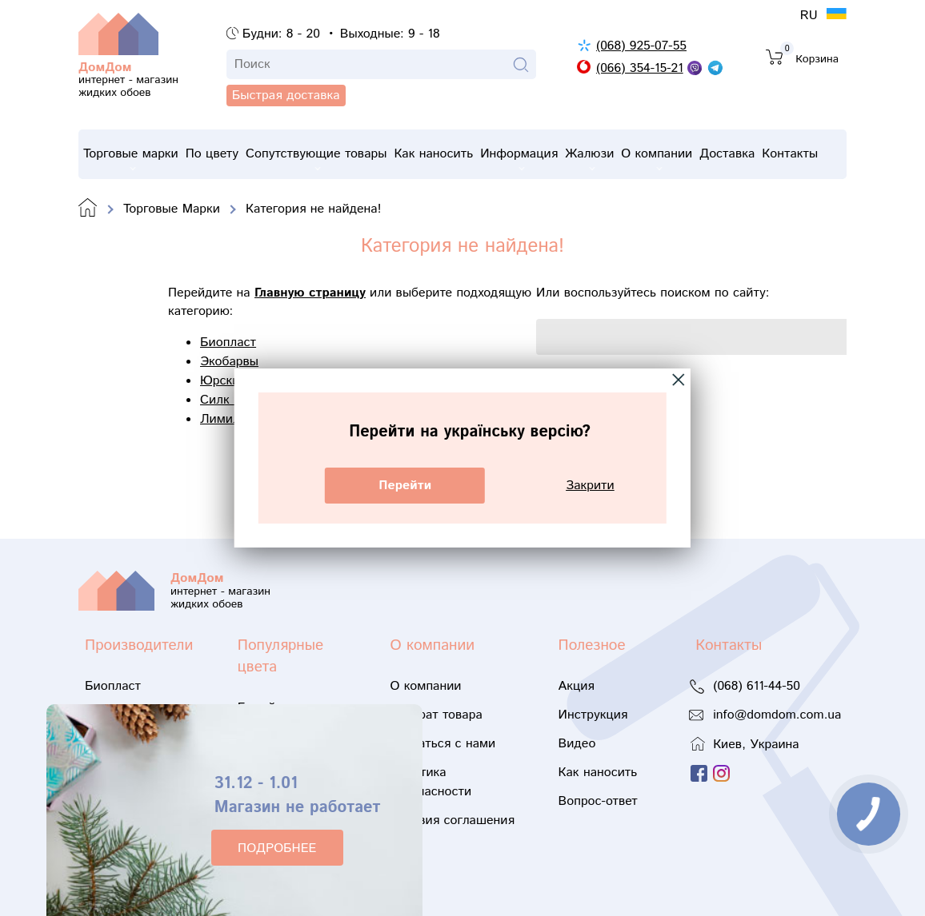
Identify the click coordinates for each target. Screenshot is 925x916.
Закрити (590, 485)
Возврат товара (436, 715)
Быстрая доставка (148, 120)
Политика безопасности (431, 782)
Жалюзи (606, 158)
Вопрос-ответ (598, 801)
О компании (676, 158)
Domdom (88, 208)
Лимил (220, 419)
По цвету (215, 154)
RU (811, 15)
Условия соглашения (452, 820)
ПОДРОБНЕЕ (277, 848)
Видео (577, 744)
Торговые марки (130, 158)
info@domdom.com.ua (777, 715)
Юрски (219, 381)
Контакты (816, 154)
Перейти (404, 485)
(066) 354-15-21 (639, 68)
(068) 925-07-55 (641, 46)
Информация (532, 158)
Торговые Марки (171, 209)
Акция (577, 686)
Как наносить (443, 154)
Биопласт (228, 342)
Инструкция (593, 715)
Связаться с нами (443, 744)
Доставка (750, 154)
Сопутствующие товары (322, 158)
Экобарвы (229, 361)
